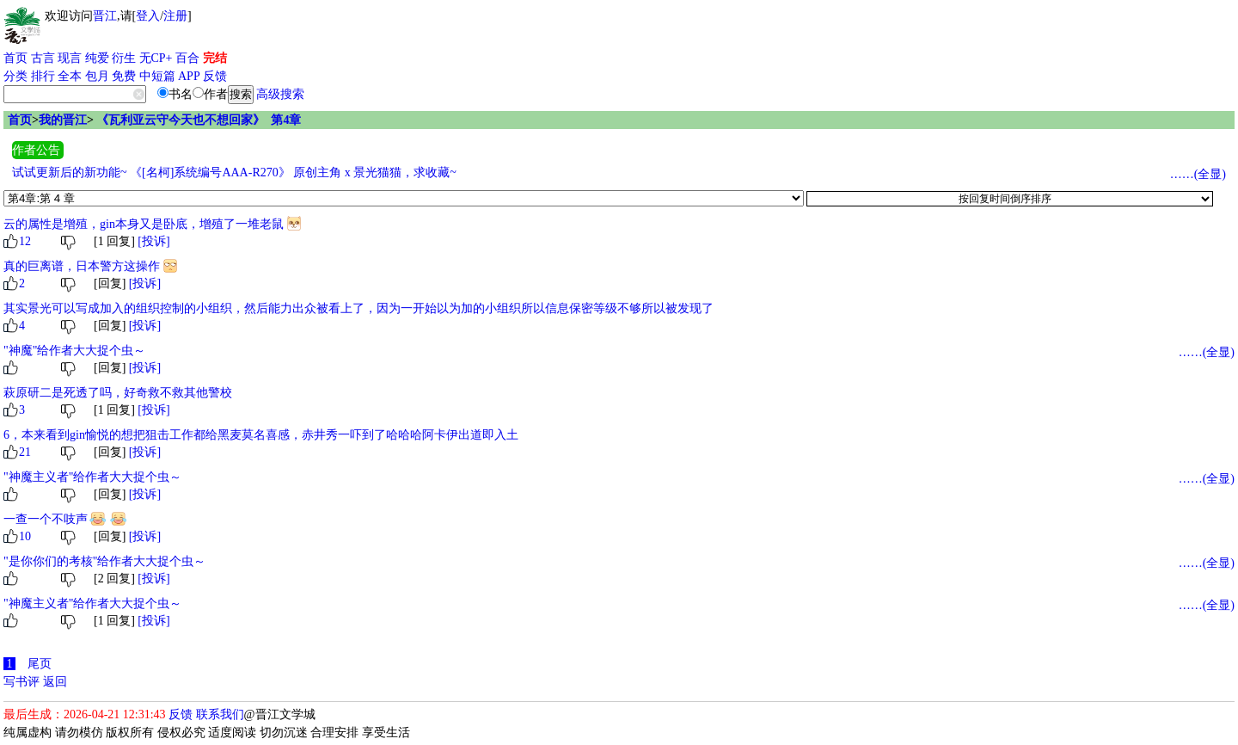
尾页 (40, 663)
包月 (97, 76)
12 (25, 241)
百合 (187, 58)
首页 (15, 58)
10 (25, 536)
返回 (55, 681)
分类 (15, 76)
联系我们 (220, 714)
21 (25, 452)
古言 (43, 58)
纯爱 (97, 58)
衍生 (124, 58)
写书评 (21, 681)
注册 (175, 15)
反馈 (215, 76)
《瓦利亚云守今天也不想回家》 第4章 (198, 120)
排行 (43, 76)
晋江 (105, 15)
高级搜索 (280, 94)
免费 (124, 76)
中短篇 (157, 76)
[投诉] (153, 241)
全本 (70, 76)
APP (189, 76)
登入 (148, 15)
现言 (70, 58)
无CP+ (156, 58)
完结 (215, 58)
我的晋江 (63, 120)
